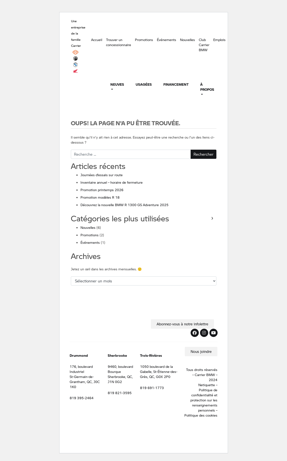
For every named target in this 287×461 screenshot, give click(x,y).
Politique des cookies (200, 415)
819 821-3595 (120, 392)
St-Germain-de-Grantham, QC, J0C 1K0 (85, 381)
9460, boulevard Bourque (120, 369)
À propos (207, 87)
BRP (75, 58)
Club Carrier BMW (204, 44)
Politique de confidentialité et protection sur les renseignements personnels (203, 399)
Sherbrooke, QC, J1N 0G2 (120, 379)
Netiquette (206, 384)
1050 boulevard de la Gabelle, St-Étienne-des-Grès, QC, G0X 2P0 (158, 371)
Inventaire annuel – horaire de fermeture (111, 182)
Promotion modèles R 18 (100, 197)
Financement (176, 84)
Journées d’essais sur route (101, 174)
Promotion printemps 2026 (101, 189)
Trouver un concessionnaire (118, 42)
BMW (75, 65)
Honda (75, 71)
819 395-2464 (81, 397)
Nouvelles (187, 39)
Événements (166, 39)
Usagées (144, 84)
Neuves (117, 84)
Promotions (144, 39)
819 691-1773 (152, 387)
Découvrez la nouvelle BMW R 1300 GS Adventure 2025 (124, 204)
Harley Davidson (75, 52)
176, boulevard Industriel (81, 369)
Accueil (96, 39)
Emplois (219, 39)
